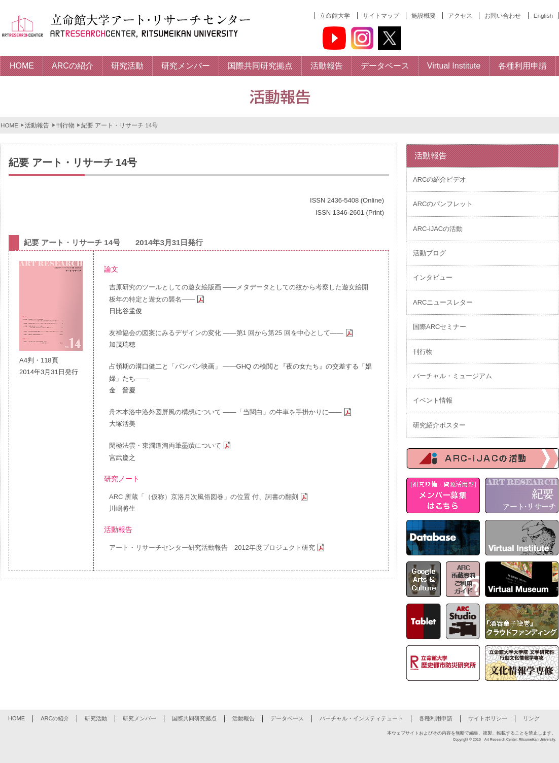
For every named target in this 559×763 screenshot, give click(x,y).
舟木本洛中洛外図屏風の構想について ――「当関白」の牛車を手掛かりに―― (231, 412)
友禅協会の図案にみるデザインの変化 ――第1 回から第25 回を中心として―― (232, 333)
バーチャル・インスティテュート (361, 718)
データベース (287, 718)
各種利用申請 (435, 718)
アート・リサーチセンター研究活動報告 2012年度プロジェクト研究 (218, 547)
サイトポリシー (487, 718)
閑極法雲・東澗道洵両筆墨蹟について (171, 445)
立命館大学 (335, 15)
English (543, 15)
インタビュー (432, 277)
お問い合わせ (502, 15)
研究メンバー (139, 718)
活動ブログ (429, 253)
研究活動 (96, 718)
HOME (9, 125)
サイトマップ (381, 15)
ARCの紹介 (55, 718)
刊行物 (65, 125)
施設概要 (423, 15)
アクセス (460, 15)
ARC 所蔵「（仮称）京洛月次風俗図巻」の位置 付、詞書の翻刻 (209, 497)
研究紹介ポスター (439, 425)
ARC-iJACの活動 (438, 229)
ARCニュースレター (443, 302)
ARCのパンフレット (443, 204)
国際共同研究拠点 (194, 718)
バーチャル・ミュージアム (452, 376)
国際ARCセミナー (439, 326)
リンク (531, 718)
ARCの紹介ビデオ (439, 179)
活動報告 (37, 125)
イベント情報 (432, 400)
